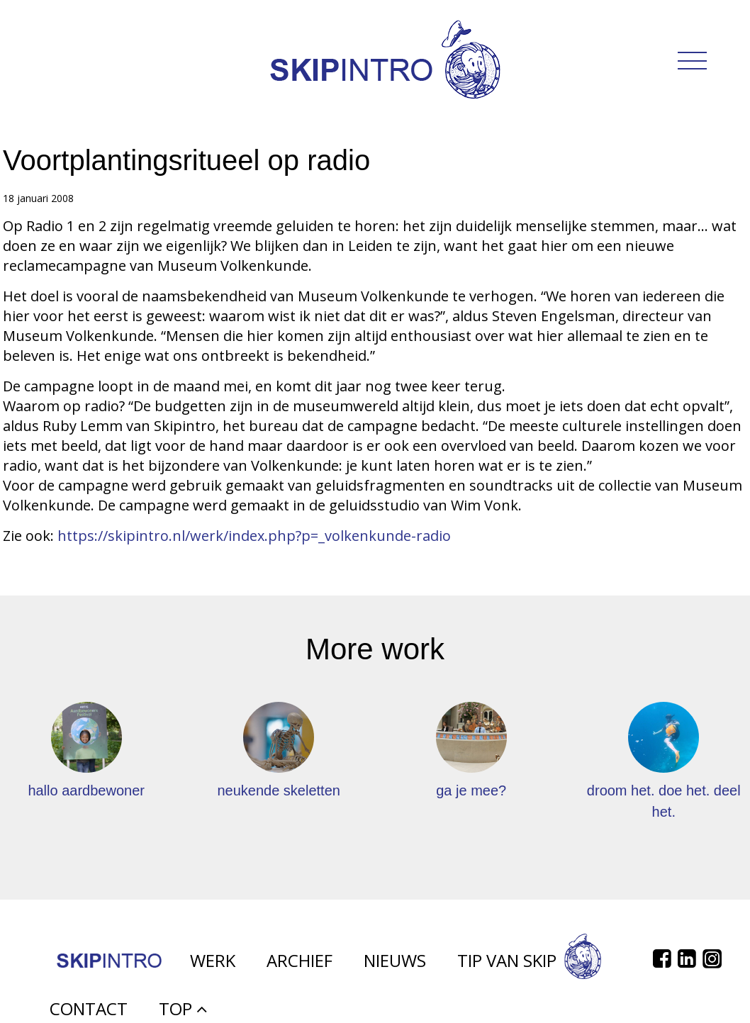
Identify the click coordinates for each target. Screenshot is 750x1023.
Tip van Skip (529, 968)
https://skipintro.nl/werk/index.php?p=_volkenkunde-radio (254, 535)
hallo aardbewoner (86, 790)
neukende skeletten (278, 790)
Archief (299, 968)
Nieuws (395, 968)
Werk (212, 968)
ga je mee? (471, 790)
